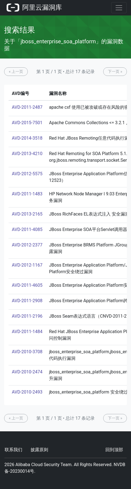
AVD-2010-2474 (27, 371)
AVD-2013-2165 (27, 214)
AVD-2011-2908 (27, 300)
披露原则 (39, 449)
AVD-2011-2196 (27, 316)
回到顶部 (114, 449)
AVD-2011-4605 (27, 285)
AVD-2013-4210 (27, 153)
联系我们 (13, 449)
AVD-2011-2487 (27, 107)
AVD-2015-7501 (27, 122)
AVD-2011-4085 (27, 229)
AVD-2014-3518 (27, 138)
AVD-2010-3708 (27, 351)
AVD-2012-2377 (27, 245)
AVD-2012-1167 (27, 265)
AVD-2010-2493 (27, 392)
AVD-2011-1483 (27, 193)
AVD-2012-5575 (27, 173)
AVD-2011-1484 (27, 331)
